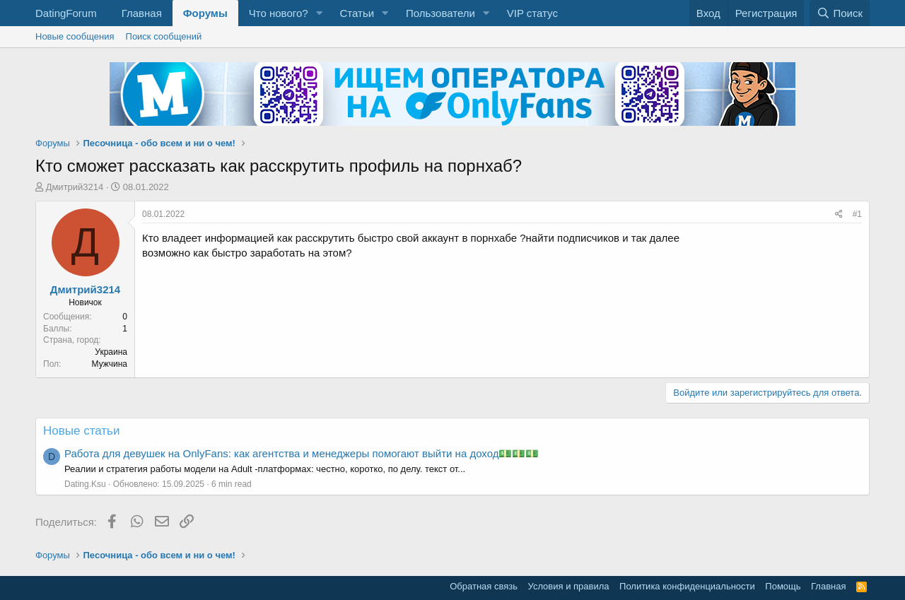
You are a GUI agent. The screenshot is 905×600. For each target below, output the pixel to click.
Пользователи (440, 13)
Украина (111, 352)
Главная (142, 13)
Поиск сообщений (164, 36)
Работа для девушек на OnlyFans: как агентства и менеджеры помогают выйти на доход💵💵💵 (301, 453)
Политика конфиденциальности (687, 586)
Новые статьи (81, 430)
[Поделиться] (839, 214)
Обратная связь (484, 586)
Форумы (205, 13)
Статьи (356, 13)
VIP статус (532, 13)
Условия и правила (568, 586)
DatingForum (66, 13)
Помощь (782, 586)
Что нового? (278, 13)
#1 (857, 214)
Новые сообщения (75, 36)
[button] (319, 13)
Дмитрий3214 (75, 187)
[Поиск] (840, 13)
